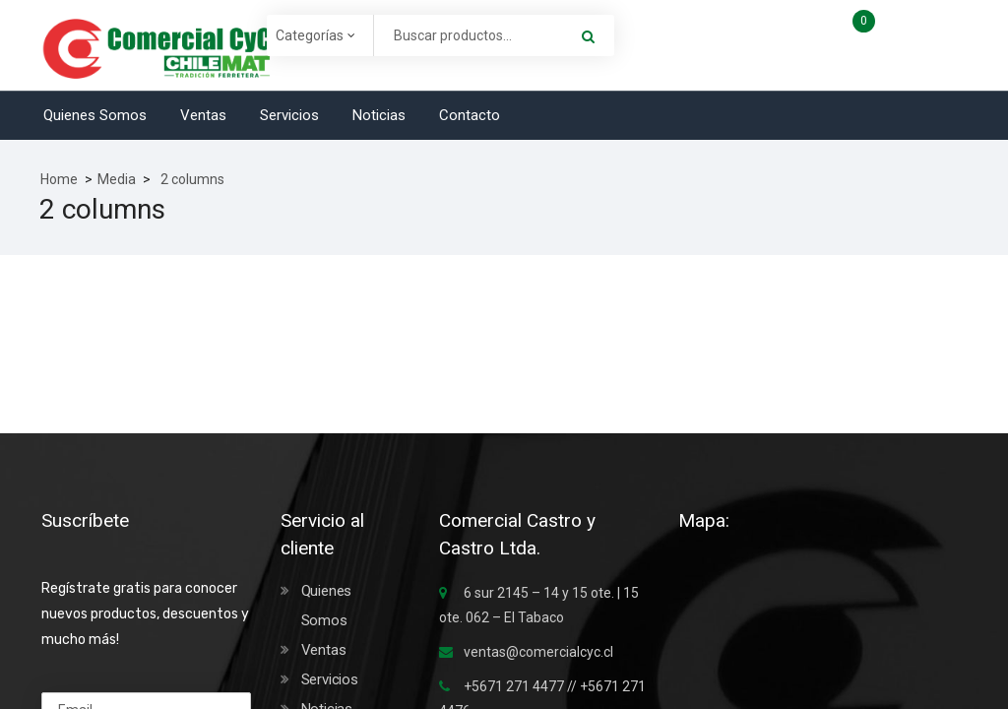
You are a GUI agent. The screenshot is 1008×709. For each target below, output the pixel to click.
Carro (904, 28)
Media (116, 179)
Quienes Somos (95, 115)
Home (59, 179)
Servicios (289, 115)
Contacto (469, 115)
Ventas (203, 115)
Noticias (379, 115)
